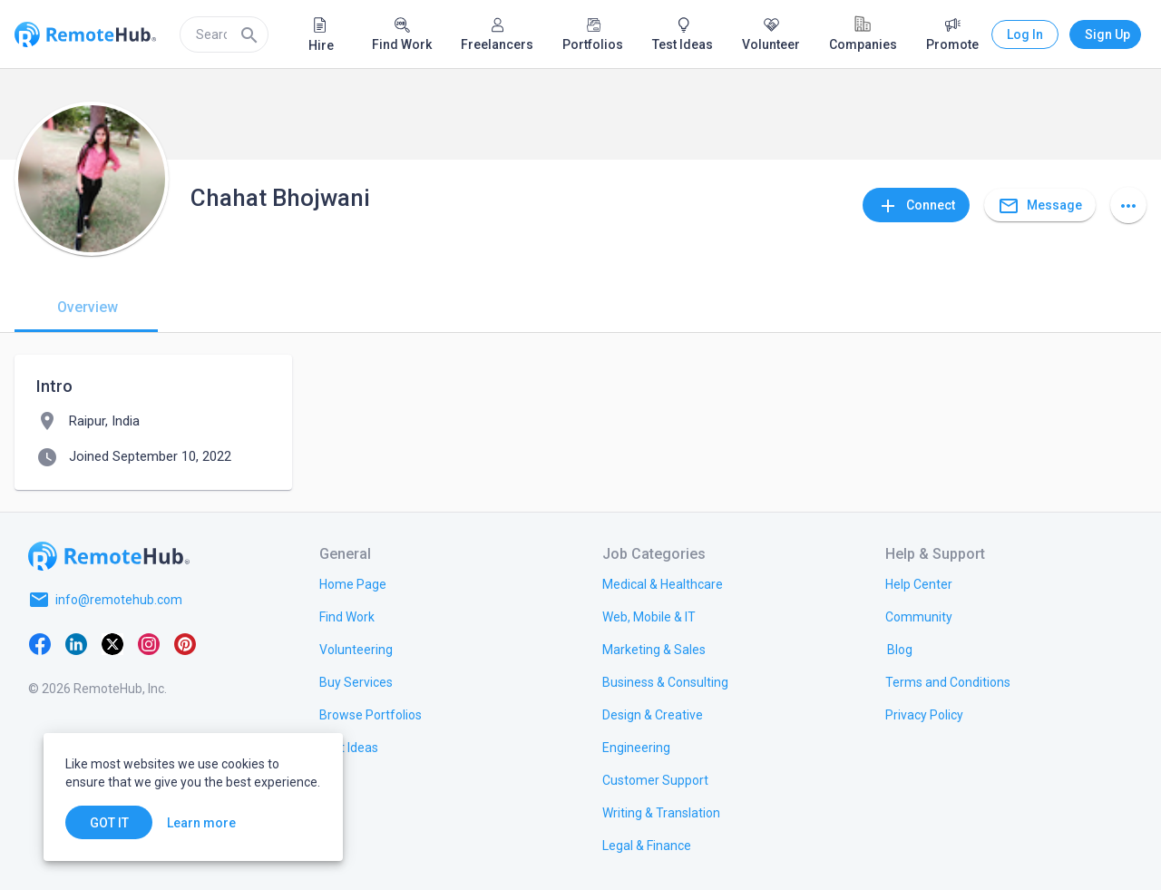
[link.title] (353, 583)
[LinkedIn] (76, 643)
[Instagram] (149, 643)
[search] (224, 34)
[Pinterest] (185, 643)
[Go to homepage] (109, 556)
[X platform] (112, 643)
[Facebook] (40, 643)
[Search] (249, 34)
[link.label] (919, 583)
